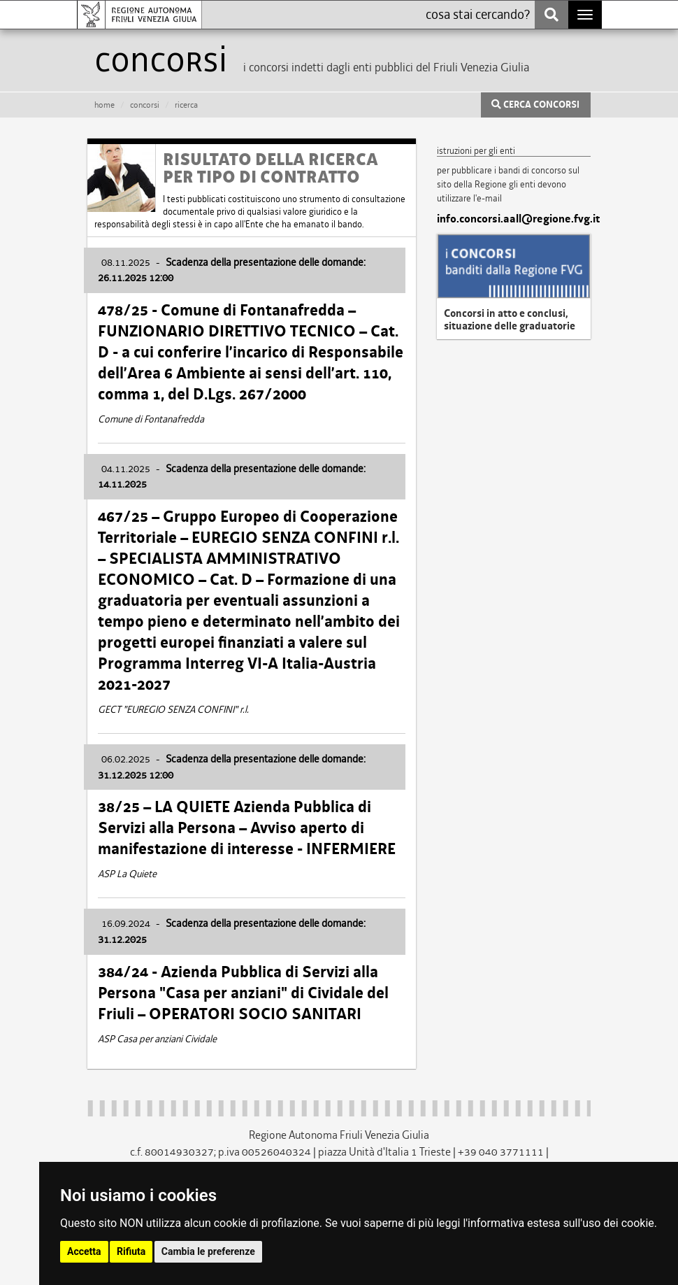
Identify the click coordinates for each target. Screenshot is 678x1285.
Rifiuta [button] (131, 1251)
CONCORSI (144, 105)
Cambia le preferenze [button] (208, 1251)
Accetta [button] (84, 1251)
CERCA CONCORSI (535, 105)
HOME (104, 105)
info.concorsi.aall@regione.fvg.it (514, 219)
